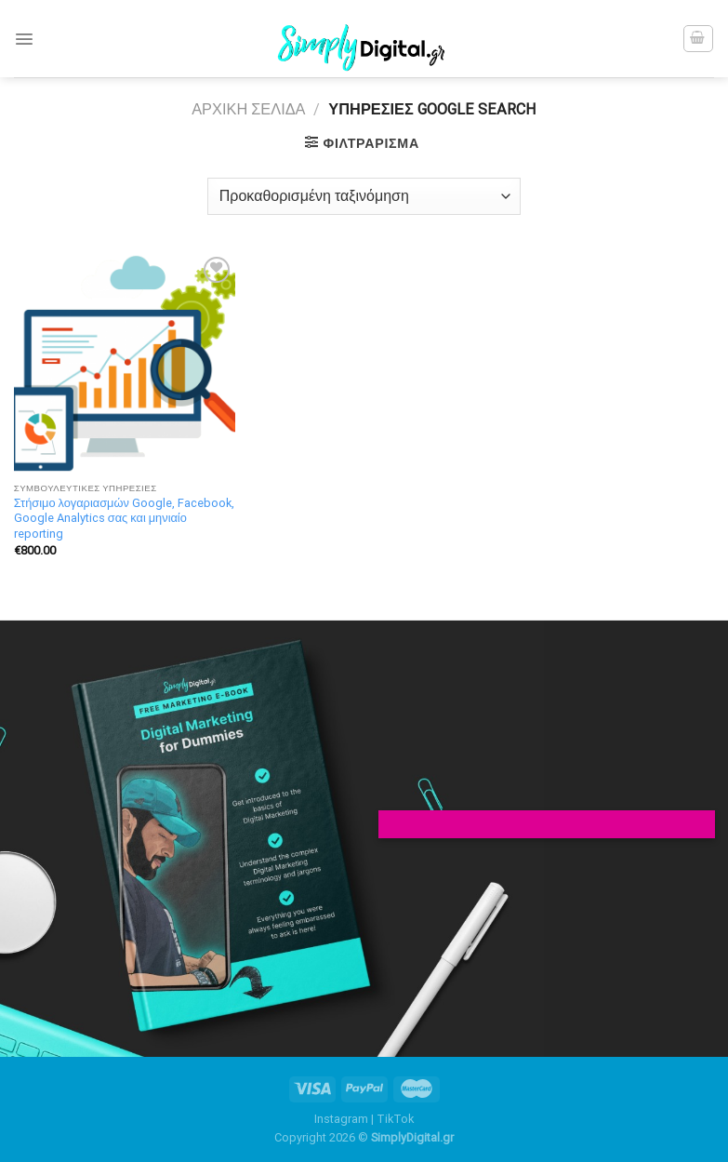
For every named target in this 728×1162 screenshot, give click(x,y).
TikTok (395, 1119)
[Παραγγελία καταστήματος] (364, 196)
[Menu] (24, 39)
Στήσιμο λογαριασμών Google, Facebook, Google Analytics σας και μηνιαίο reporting (124, 518)
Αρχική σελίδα (248, 109)
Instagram (341, 1119)
